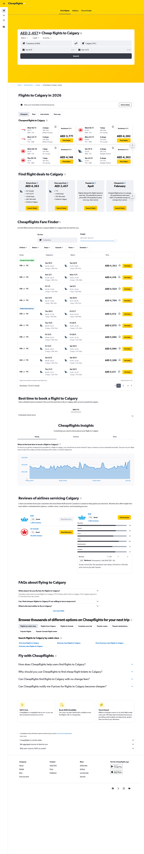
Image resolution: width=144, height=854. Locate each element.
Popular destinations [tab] (119, 626)
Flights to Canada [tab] (67, 626)
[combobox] (47, 38)
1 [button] (118, 386)
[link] (32, 208)
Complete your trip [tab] (85, 626)
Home (19, 85)
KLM (32, 516)
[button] (3, 3)
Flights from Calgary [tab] (48, 626)
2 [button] (123, 386)
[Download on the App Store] (116, 772)
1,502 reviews (35, 523)
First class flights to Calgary (29, 643)
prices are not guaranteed (64, 733)
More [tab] (115, 437)
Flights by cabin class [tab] (28, 626)
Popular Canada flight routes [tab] (46, 631)
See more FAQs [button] (58, 611)
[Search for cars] (4, 15)
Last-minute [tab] (44, 114)
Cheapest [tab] (23, 114)
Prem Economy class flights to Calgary (109, 643)
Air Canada (34, 529)
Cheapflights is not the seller (77, 740)
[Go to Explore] (4, 20)
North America (28, 85)
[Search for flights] (4, 10)
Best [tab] (33, 114)
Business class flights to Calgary (68, 643)
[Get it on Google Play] (116, 766)
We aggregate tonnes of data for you (77, 744)
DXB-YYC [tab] (76, 410)
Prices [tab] (37, 437)
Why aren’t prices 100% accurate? (77, 748)
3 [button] (127, 386)
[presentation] (81, 33)
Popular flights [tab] (25, 631)
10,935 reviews (36, 536)
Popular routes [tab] (102, 626)
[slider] (115, 240)
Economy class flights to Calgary (31, 646)
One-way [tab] (57, 114)
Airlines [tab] (76, 437)
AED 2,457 (29, 33)
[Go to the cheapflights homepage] (16, 3)
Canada (37, 85)
